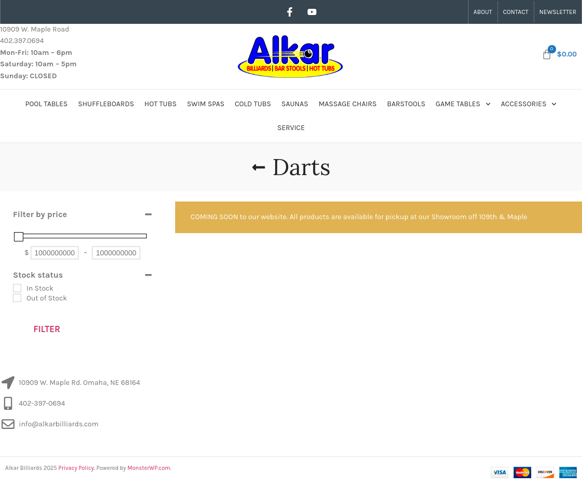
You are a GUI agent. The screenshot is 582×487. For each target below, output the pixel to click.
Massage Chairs (348, 103)
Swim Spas (205, 103)
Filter (46, 329)
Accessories (529, 104)
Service (291, 127)
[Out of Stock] (17, 298)
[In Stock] (17, 288)
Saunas (294, 103)
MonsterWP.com (149, 468)
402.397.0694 (22, 40)
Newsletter (558, 12)
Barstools (406, 103)
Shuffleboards (106, 103)
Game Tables (463, 104)
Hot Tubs (161, 103)
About (483, 12)
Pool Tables (46, 103)
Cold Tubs (253, 103)
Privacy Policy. (77, 468)
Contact (516, 12)
